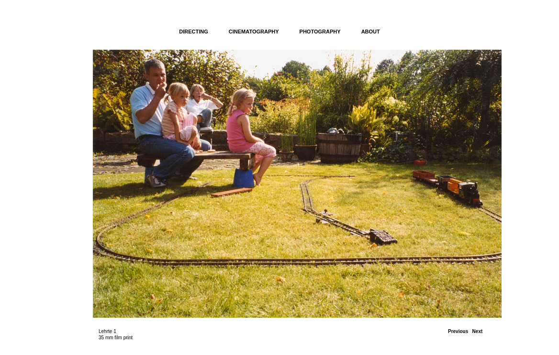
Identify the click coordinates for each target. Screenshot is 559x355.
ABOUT (370, 31)
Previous (458, 331)
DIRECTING (193, 31)
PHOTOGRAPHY (320, 31)
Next (477, 331)
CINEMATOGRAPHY (254, 31)
